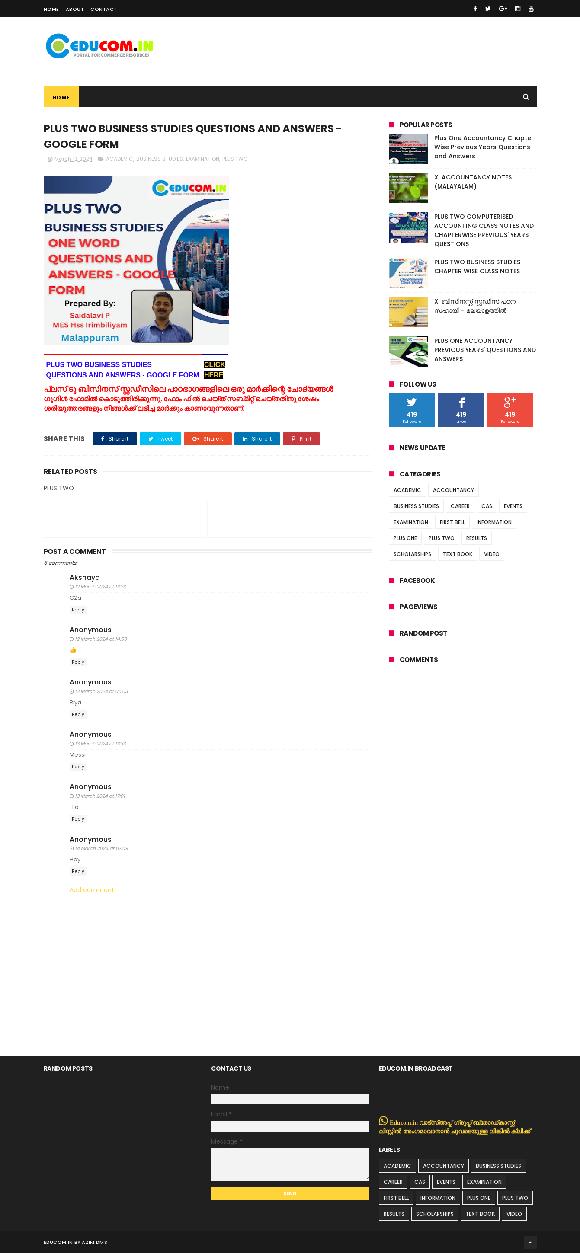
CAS (486, 506)
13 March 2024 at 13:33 (100, 743)
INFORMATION (494, 522)
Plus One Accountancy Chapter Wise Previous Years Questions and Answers (484, 147)
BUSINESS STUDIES (159, 159)
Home (51, 9)
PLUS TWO (234, 159)
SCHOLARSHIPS (412, 554)
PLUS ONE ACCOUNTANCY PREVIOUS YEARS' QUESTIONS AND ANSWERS (485, 349)
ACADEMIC (119, 159)
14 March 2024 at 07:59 (101, 848)
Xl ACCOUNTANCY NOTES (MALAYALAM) (473, 182)
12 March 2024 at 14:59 (101, 639)
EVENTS (513, 506)
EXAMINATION (202, 159)
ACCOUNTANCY (453, 490)
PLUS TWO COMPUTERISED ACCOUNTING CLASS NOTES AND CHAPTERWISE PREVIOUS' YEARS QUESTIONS (484, 230)
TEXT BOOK (457, 554)
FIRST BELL (452, 522)
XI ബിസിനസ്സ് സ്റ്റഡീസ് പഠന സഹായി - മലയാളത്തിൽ (475, 306)
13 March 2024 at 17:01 (100, 796)
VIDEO (492, 554)
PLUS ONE (405, 538)
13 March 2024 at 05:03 (101, 691)
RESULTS (476, 538)
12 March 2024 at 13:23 (100, 586)
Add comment (92, 890)
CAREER (460, 506)
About (75, 9)
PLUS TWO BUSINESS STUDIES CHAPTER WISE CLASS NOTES (477, 266)
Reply (78, 610)
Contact (103, 9)
